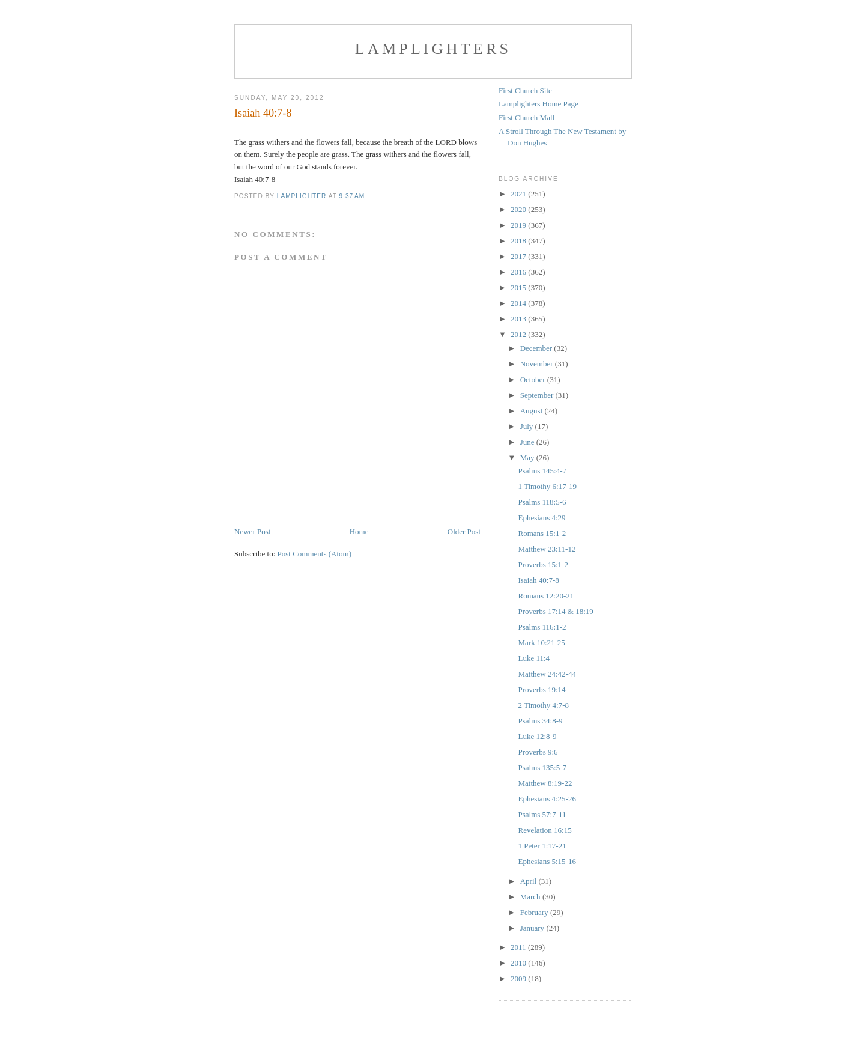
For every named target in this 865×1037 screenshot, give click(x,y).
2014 (519, 303)
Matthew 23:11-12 (546, 548)
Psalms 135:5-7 (542, 767)
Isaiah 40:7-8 (538, 580)
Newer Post (252, 531)
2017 (519, 256)
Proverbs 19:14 (541, 689)
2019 (519, 225)
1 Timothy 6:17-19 (547, 486)
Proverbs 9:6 (537, 751)
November (537, 363)
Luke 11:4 (534, 658)
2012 (519, 334)
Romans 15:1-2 (542, 533)
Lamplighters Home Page (538, 103)
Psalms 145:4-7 (542, 470)
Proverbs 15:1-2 (543, 564)
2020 (519, 209)
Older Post (464, 531)
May (528, 457)
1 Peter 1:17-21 (542, 845)
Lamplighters (433, 49)
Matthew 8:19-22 (545, 783)
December (537, 348)
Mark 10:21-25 (541, 642)
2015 (519, 287)
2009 (519, 978)
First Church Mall (526, 117)
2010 (519, 962)
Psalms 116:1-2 (542, 626)
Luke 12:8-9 (537, 736)
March (531, 896)
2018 (519, 240)
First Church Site (525, 90)
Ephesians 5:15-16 (546, 861)
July (527, 426)
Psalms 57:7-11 (542, 814)
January (533, 927)
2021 (519, 193)
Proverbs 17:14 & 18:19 (555, 611)
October (533, 379)
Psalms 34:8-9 (540, 720)
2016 (519, 271)
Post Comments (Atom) (315, 553)
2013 (519, 318)
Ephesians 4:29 (541, 517)
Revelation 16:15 (544, 830)
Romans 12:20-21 (546, 595)
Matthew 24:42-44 (546, 673)
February (535, 912)
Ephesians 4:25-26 (546, 798)
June (528, 441)
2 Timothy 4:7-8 (543, 705)
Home (359, 531)
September (538, 395)
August (532, 410)
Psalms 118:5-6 (542, 501)
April (529, 881)
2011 (519, 947)
